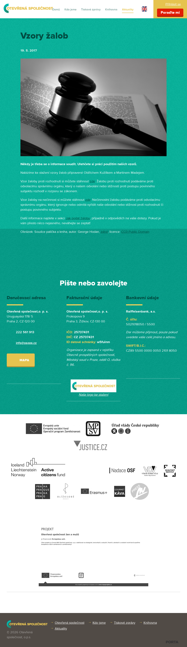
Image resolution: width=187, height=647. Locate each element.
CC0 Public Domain (135, 232)
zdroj (104, 232)
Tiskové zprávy (91, 9)
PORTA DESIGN (172, 642)
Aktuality (127, 9)
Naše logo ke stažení (93, 395)
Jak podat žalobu (78, 218)
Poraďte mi (170, 12)
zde (92, 181)
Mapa (20, 360)
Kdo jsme (70, 9)
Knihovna (111, 9)
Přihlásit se (173, 4)
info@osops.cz (26, 343)
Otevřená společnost (69, 623)
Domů (56, 9)
